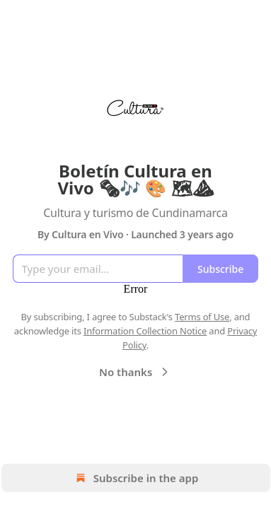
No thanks (135, 372)
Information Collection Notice (145, 330)
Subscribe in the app (135, 478)
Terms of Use (202, 316)
